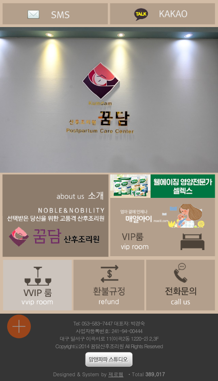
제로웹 (115, 374)
